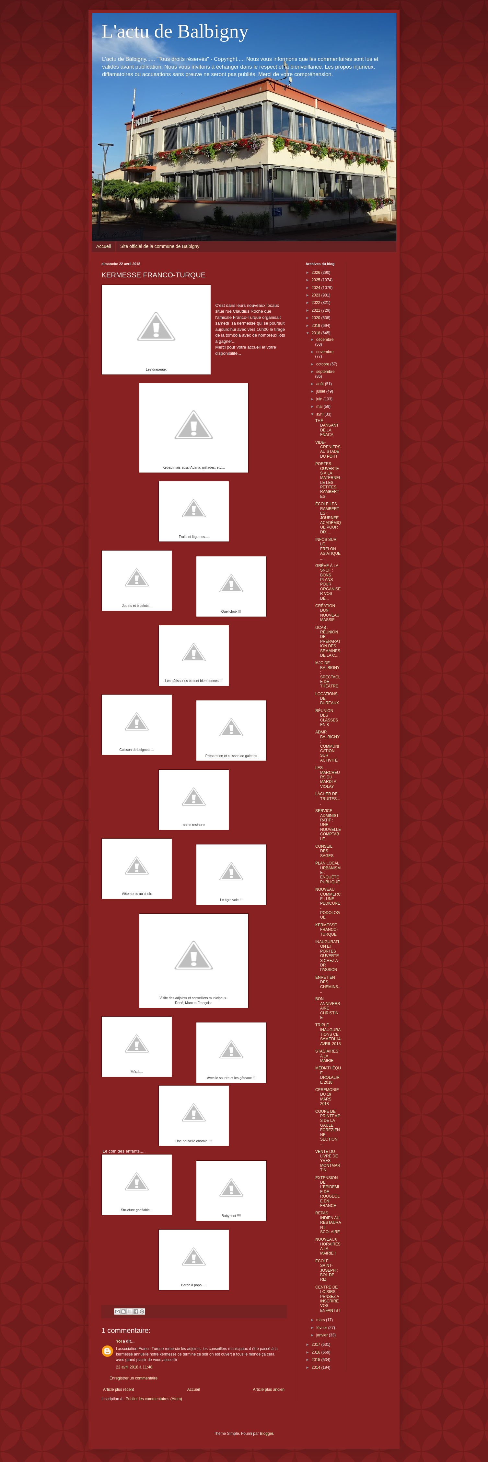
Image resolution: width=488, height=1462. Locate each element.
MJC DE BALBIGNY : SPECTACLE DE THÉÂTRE (327, 674)
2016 (316, 1352)
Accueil (103, 246)
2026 (316, 272)
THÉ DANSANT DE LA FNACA (327, 428)
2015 (316, 1359)
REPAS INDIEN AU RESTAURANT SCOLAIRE (328, 1222)
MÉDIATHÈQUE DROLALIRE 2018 (328, 1075)
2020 (316, 318)
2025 (316, 280)
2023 (316, 295)
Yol (119, 1341)
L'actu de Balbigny (175, 31)
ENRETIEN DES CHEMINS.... (327, 984)
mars (321, 1320)
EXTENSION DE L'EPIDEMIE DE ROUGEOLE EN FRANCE (327, 1192)
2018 (316, 333)
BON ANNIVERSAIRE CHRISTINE (327, 1008)
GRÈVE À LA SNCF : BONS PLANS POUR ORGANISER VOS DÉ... (328, 582)
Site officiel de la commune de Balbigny (159, 246)
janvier (322, 1335)
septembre (325, 371)
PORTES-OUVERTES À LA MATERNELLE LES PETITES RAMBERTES (328, 480)
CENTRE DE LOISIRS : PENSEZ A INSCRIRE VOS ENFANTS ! (327, 1299)
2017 (316, 1344)
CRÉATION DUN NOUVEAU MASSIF (327, 613)
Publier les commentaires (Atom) (154, 1399)
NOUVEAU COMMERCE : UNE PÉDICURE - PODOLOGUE (328, 903)
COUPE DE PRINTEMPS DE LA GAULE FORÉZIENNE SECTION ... (327, 1127)
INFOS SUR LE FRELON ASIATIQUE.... (328, 549)
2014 (316, 1367)
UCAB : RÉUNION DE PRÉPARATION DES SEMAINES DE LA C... (328, 641)
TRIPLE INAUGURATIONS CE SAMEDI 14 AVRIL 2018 (328, 1034)
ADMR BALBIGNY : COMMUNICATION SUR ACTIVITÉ (327, 746)
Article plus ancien (269, 1389)
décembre (324, 339)
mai (320, 406)
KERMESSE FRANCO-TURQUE (326, 930)
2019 (316, 325)
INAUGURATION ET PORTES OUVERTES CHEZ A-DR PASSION (327, 956)
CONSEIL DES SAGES (324, 851)
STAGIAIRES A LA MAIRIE (326, 1056)
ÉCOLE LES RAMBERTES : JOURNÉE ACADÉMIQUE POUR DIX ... (328, 518)
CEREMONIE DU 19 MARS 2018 (327, 1097)
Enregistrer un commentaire (133, 1378)
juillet (321, 391)
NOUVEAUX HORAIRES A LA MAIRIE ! (328, 1246)
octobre (323, 364)
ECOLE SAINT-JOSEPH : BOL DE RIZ (326, 1270)
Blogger (266, 1433)
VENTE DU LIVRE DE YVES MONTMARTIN (327, 1161)
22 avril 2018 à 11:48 (134, 1367)
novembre (324, 352)
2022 (316, 302)
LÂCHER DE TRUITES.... (327, 799)
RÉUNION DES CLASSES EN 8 (326, 718)
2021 (316, 310)
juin (319, 399)
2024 (316, 287)
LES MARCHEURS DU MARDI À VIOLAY (327, 777)
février (322, 1327)
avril (320, 414)
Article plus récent (118, 1389)
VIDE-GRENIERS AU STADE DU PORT (328, 449)
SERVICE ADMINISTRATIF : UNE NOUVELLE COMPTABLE (328, 825)
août (320, 384)
